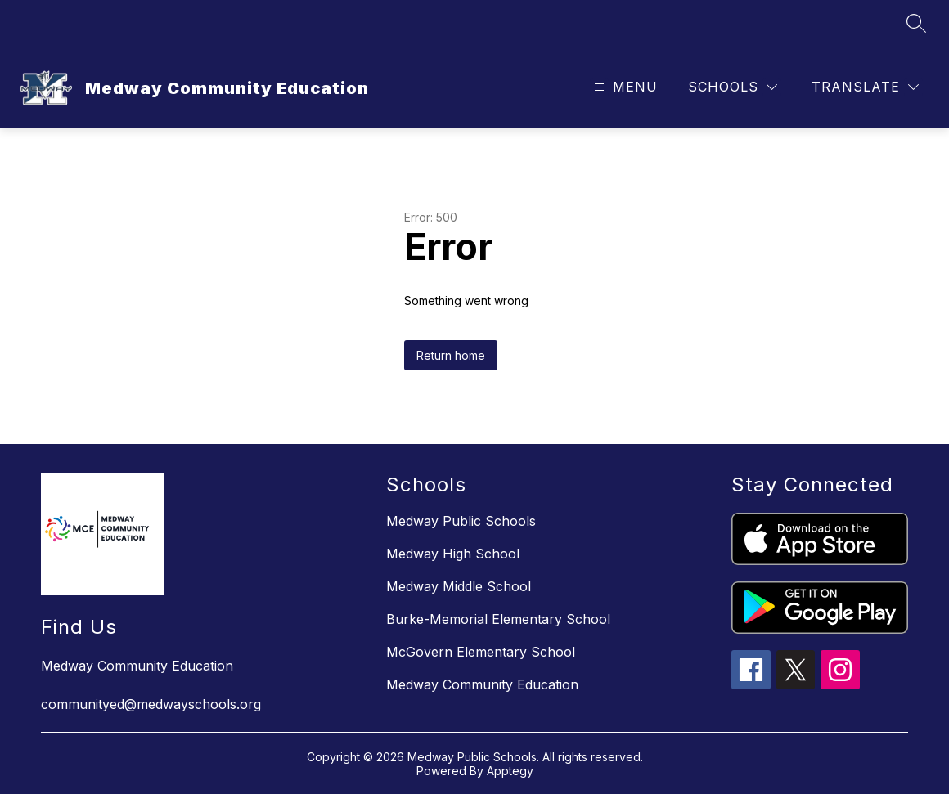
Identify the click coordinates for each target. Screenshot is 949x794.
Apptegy (510, 771)
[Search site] (916, 23)
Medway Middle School (458, 586)
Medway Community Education (482, 684)
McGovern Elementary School (480, 652)
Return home (450, 355)
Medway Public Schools (461, 521)
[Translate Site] (865, 87)
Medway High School (452, 553)
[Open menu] (624, 87)
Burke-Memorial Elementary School (498, 619)
